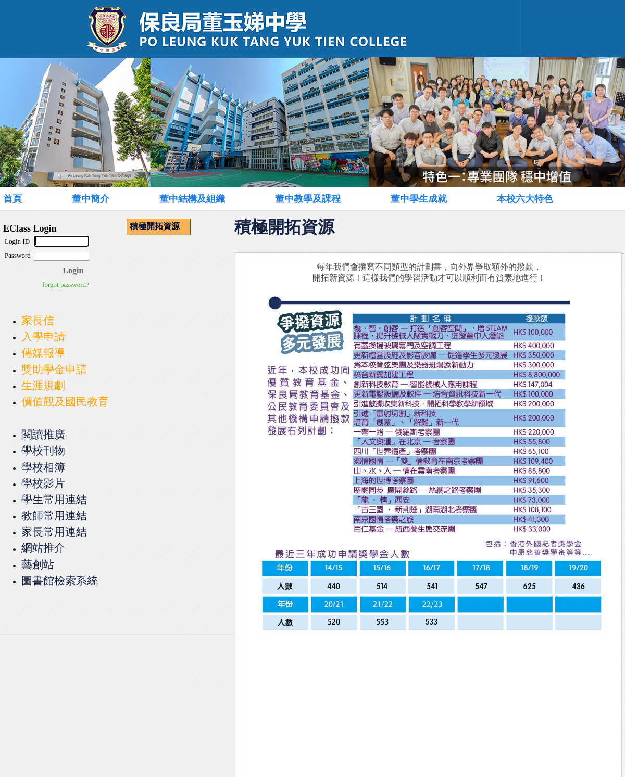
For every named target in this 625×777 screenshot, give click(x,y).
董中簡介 (90, 199)
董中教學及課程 (308, 199)
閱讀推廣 (43, 434)
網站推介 (43, 548)
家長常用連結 (54, 532)
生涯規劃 (43, 385)
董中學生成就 (419, 199)
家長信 (37, 320)
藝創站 (37, 564)
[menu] (159, 227)
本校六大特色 (525, 199)
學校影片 (43, 483)
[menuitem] (24, 199)
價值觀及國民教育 (65, 401)
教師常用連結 (54, 515)
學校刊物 (43, 450)
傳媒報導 (43, 353)
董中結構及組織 (192, 199)
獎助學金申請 (54, 369)
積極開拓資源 (155, 226)
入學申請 (43, 336)
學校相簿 (43, 467)
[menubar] (300, 198)
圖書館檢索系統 (59, 581)
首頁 (12, 199)
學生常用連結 (54, 499)
